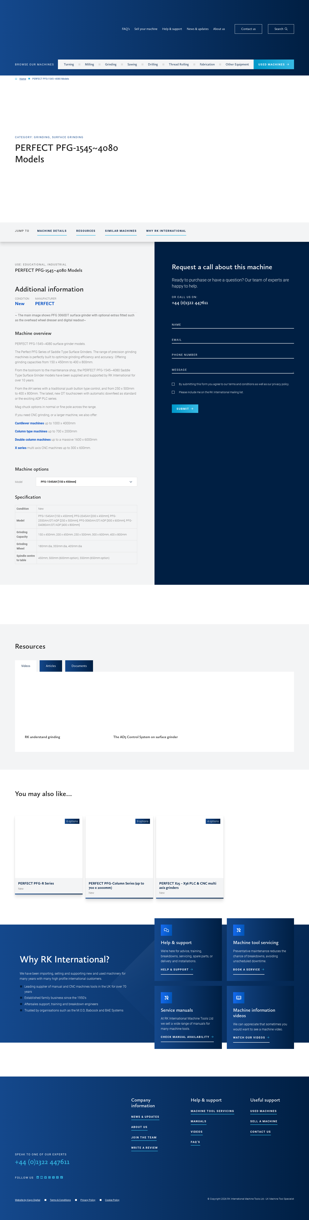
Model (18, 482)
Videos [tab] (25, 666)
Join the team (144, 1137)
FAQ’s (126, 29)
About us (219, 29)
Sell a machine (263, 1121)
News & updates (197, 29)
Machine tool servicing (212, 1111)
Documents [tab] (79, 666)
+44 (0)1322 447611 (190, 302)
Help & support (172, 29)
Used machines (263, 1111)
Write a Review (144, 1147)
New (19, 303)
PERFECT (44, 303)
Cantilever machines (29, 423)
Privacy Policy (87, 1199)
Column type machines (31, 431)
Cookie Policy (112, 1199)
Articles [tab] (51, 666)
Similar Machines (121, 231)
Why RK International (166, 231)
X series (20, 448)
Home (23, 78)
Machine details (52, 231)
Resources (86, 231)
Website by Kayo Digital (27, 1199)
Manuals (199, 1121)
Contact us (260, 1131)
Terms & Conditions (60, 1199)
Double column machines (33, 439)
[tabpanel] (154, 712)
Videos (197, 1131)
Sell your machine (145, 29)
